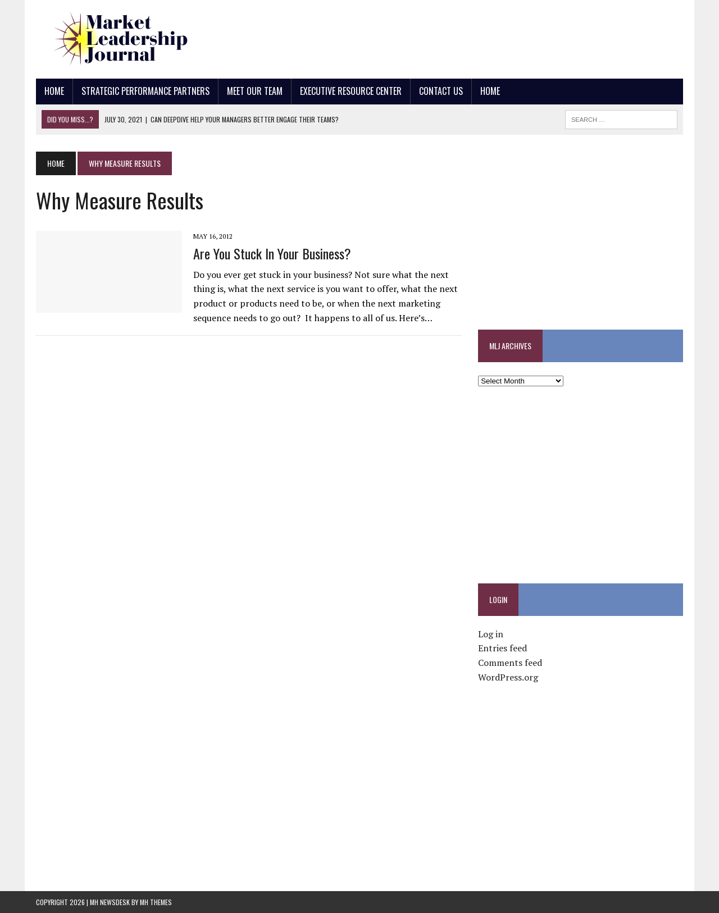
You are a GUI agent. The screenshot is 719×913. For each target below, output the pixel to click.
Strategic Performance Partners (145, 91)
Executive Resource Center (351, 91)
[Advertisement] (478, 36)
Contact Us (441, 91)
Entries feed (502, 648)
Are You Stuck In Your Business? (272, 253)
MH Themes (156, 902)
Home (54, 91)
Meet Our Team (255, 91)
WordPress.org (508, 677)
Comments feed (510, 662)
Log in (490, 634)
